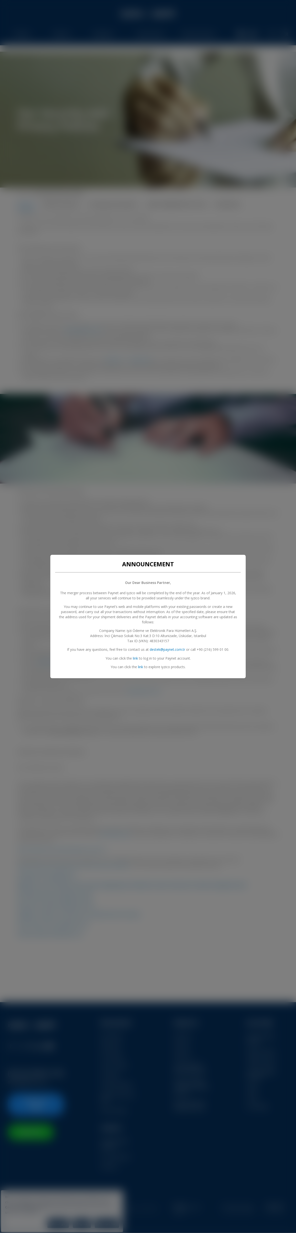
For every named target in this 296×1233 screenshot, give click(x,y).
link (135, 658)
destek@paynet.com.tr (167, 649)
